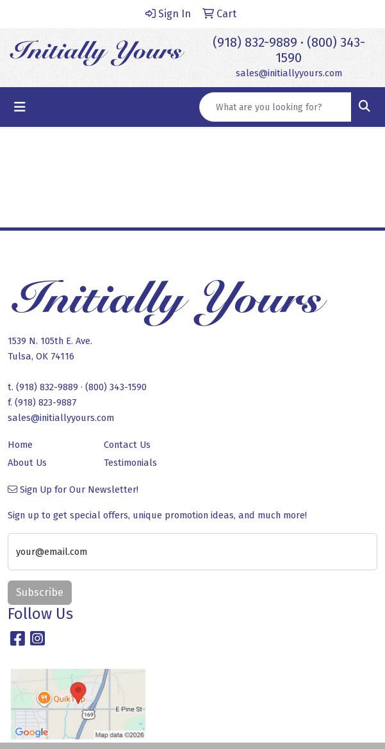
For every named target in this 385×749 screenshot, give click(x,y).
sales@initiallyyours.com (289, 73)
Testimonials (130, 462)
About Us (27, 462)
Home (20, 444)
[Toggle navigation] (19, 107)
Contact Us (127, 444)
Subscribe (39, 592)
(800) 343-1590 (116, 387)
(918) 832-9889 (255, 42)
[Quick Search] (275, 107)
